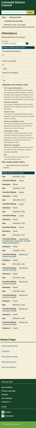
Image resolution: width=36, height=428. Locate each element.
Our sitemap (6, 398)
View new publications (9, 367)
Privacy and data (8, 391)
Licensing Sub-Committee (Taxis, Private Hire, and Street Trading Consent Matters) (16, 240)
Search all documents (9, 362)
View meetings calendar (10, 356)
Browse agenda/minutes (10, 346)
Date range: (5, 41)
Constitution (6, 351)
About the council (15, 17)
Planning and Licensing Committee (15, 255)
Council (21, 180)
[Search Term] (13, 12)
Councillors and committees (13, 21)
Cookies (4, 395)
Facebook (10, 416)
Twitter (8, 412)
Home (4, 17)
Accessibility (6, 387)
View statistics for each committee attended (16, 166)
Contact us (6, 402)
